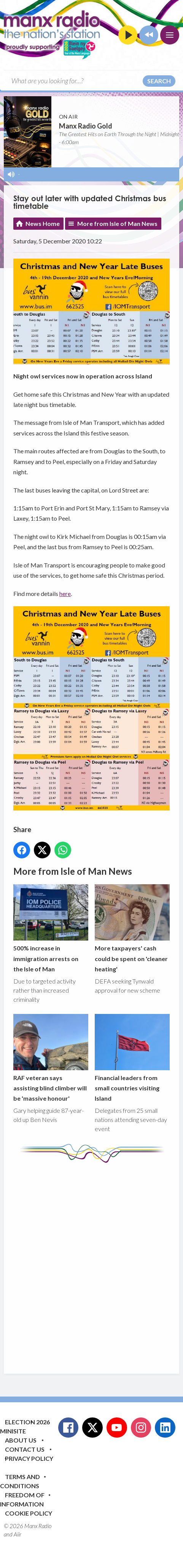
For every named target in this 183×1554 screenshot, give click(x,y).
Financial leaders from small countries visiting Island (132, 1058)
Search (159, 80)
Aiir (17, 1534)
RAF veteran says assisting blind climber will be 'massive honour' (50, 1058)
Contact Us (25, 1449)
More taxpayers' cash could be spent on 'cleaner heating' (132, 929)
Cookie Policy (28, 1513)
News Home (42, 223)
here (65, 593)
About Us (21, 1440)
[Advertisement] (91, 1262)
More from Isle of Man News (117, 223)
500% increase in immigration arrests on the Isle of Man (50, 929)
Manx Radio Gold (85, 126)
